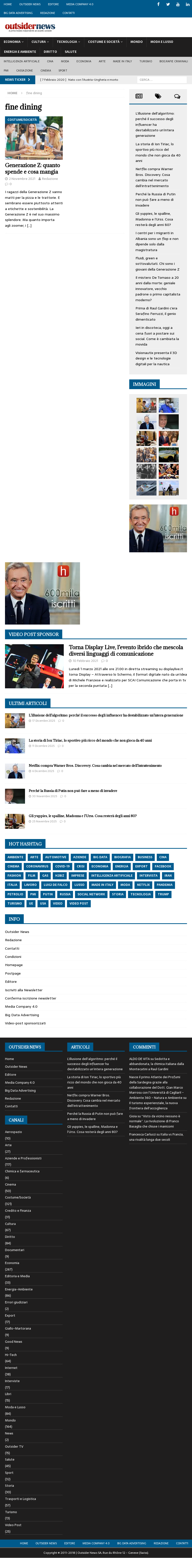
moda (125, 884)
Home (8, 4)
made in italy (103, 884)
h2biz (59, 875)
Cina (50, 61)
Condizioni (13, 956)
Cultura (39, 41)
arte (34, 857)
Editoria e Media (17, 1276)
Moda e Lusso (15, 1407)
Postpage (13, 973)
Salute (70, 51)
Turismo (146, 61)
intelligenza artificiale (111, 875)
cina (162, 857)
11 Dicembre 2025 (43, 746)
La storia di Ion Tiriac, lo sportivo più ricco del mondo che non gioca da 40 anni (158, 152)
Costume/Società (18, 1197)
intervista (149, 875)
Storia (9, 1485)
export (141, 866)
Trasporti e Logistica (20, 1498)
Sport (62, 70)
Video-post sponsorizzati (25, 1023)
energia (121, 866)
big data (100, 857)
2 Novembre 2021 (22, 178)
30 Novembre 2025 (44, 796)
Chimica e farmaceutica (22, 1171)
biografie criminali (174, 61)
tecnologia (140, 894)
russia (65, 894)
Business (145, 857)
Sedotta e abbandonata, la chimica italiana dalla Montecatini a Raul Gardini (156, 1064)
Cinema (45, 70)
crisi (80, 866)
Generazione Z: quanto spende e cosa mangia (32, 168)
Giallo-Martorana (18, 1328)
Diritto (50, 51)
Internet (11, 1367)
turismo (15, 903)
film (31, 875)
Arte (102, 61)
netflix (143, 884)
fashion (14, 875)
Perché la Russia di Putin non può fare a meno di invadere (156, 199)
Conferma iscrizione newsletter (30, 998)
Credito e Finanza (18, 1210)
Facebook (163, 866)
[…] (29, 225)
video (57, 903)
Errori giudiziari (16, 1302)
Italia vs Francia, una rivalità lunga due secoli (156, 1137)
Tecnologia (67, 41)
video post (79, 903)
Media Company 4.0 (80, 4)
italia (12, 884)
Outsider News (29, 4)
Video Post (13, 1525)
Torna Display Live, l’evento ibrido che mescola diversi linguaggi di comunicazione (126, 650)
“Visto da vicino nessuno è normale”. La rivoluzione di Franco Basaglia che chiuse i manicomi (154, 1121)
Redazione (47, 13)
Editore (53, 4)
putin (48, 894)
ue (31, 903)
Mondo (136, 41)
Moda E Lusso (161, 41)
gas (45, 875)
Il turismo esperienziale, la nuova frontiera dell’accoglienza (153, 1105)
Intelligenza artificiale (22, 61)
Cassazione (24, 70)
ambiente (15, 857)
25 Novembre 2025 (44, 821)
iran (168, 875)
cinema (13, 866)
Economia (12, 41)
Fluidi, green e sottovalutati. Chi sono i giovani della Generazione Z (158, 263)
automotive (55, 857)
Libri (8, 1394)
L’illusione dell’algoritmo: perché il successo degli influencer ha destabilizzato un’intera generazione (155, 125)
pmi (33, 894)
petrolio (15, 894)
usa (43, 903)
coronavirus (37, 866)
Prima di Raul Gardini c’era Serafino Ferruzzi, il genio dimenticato (156, 313)
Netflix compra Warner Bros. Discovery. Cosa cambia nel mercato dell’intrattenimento (154, 177)
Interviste (12, 1381)
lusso (79, 884)
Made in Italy (122, 61)
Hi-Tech (11, 1354)
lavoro (30, 884)
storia (118, 894)
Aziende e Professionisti (23, 1158)
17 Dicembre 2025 (43, 720)
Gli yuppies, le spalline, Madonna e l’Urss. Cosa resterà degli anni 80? (154, 219)
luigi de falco (56, 884)
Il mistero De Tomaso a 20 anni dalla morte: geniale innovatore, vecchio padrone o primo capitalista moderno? (158, 289)
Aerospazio (13, 1132)
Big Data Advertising (18, 13)
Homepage (14, 965)
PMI (6, 70)
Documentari (14, 1250)
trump (163, 894)
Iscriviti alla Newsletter (23, 990)
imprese (77, 875)
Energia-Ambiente (19, 1289)
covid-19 (62, 866)
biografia (122, 857)
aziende (79, 857)
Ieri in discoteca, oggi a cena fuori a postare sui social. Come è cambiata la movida (157, 336)
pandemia (164, 884)
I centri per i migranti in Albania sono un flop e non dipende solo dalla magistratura (157, 241)
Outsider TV (14, 1446)
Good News (13, 1341)
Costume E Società (104, 41)
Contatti (68, 13)
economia (100, 866)
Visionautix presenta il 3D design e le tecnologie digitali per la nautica (156, 358)
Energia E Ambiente (20, 51)
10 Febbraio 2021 (85, 660)
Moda (65, 61)
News (9, 1433)
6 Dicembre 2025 (43, 771)
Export (10, 1315)
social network (91, 894)
